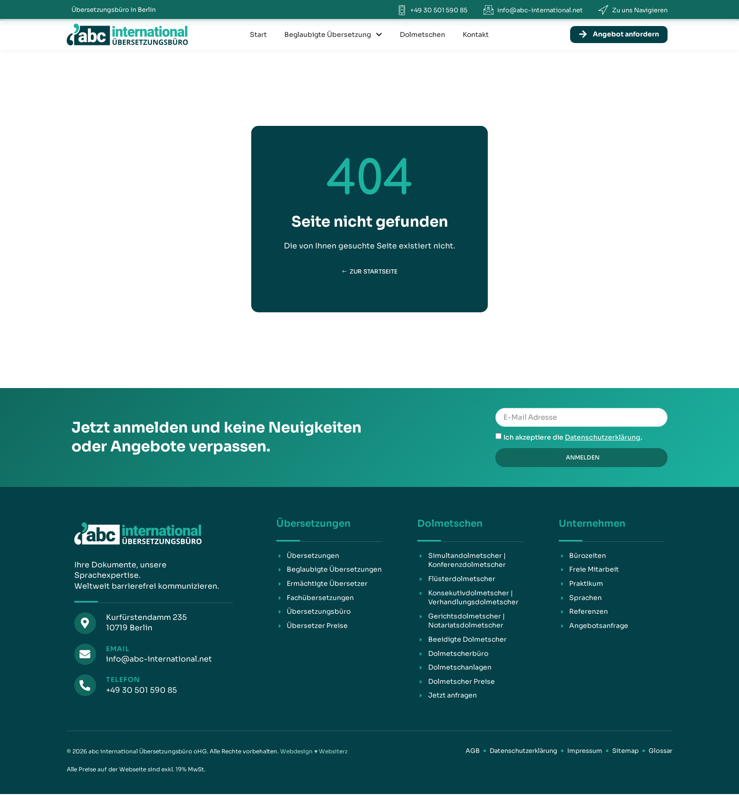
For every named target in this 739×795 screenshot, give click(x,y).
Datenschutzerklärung (603, 437)
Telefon (121, 679)
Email (116, 649)
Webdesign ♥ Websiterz (314, 751)
